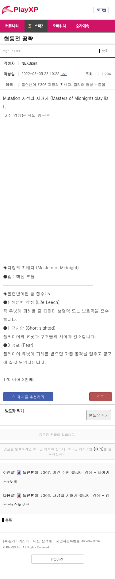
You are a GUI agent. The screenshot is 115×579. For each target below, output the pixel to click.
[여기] (99, 449)
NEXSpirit (29, 63)
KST (63, 74)
